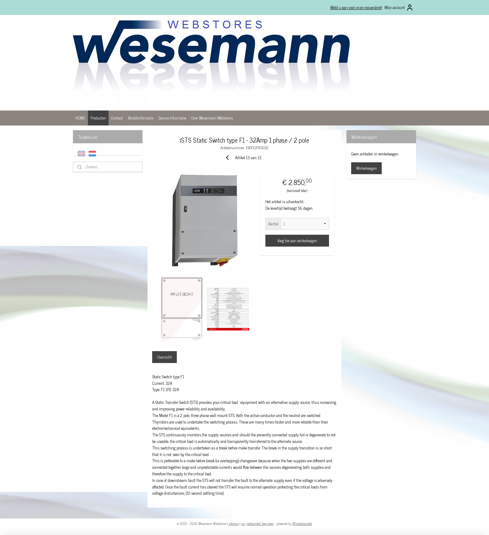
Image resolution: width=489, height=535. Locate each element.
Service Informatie (172, 118)
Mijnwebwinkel (302, 523)
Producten (98, 118)
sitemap (234, 523)
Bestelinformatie (140, 118)
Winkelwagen (366, 168)
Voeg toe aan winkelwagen (297, 240)
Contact (117, 118)
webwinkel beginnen (260, 523)
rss (243, 523)
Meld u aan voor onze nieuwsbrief (356, 7)
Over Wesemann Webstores (212, 118)
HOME (80, 118)
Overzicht (164, 357)
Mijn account (399, 7)
